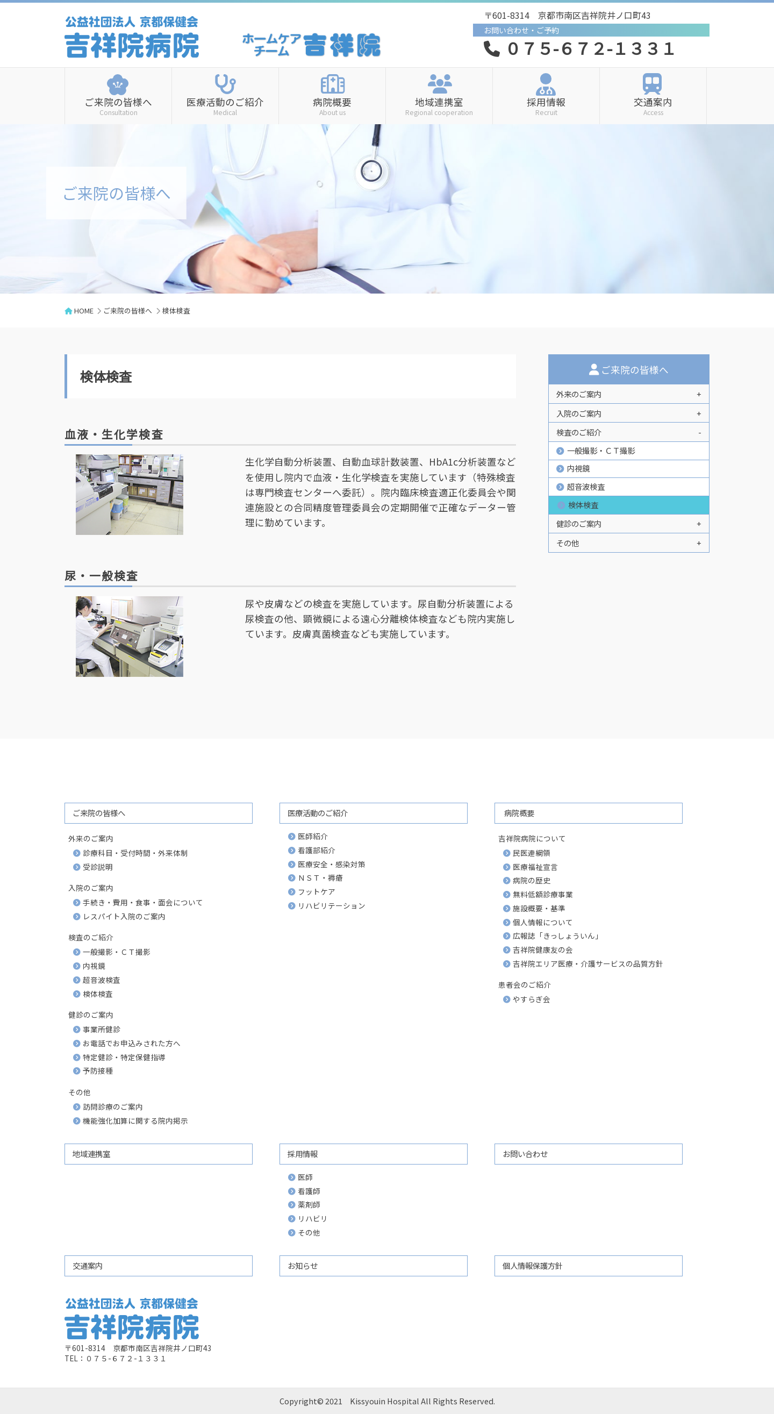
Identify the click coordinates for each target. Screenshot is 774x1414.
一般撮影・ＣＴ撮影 (601, 450)
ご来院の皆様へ (118, 105)
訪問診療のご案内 (113, 1106)
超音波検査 (586, 486)
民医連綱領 (531, 852)
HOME (84, 310)
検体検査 (583, 504)
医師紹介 (313, 836)
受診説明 (98, 866)
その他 (309, 1232)
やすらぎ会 (531, 999)
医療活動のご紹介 (225, 105)
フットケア (316, 891)
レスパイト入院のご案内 (124, 916)
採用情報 (546, 105)
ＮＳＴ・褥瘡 (320, 877)
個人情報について (543, 922)
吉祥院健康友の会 (543, 949)
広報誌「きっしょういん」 (558, 935)
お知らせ (303, 1265)
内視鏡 (578, 468)
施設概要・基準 (539, 908)
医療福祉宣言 (535, 866)
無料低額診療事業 (543, 894)
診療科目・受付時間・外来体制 (135, 852)
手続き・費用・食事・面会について (143, 902)
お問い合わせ (525, 1153)
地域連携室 (439, 105)
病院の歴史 (531, 880)
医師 (305, 1177)
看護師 (309, 1191)
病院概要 (332, 105)
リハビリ (313, 1218)
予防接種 (98, 1070)
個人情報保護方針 (533, 1265)
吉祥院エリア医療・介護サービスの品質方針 (588, 963)
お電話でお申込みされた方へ (132, 1043)
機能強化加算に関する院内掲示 (135, 1120)
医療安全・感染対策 (332, 864)
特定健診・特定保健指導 (124, 1057)
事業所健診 (101, 1029)
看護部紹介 (316, 850)
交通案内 (653, 105)
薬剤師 (309, 1204)
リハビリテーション (332, 905)
